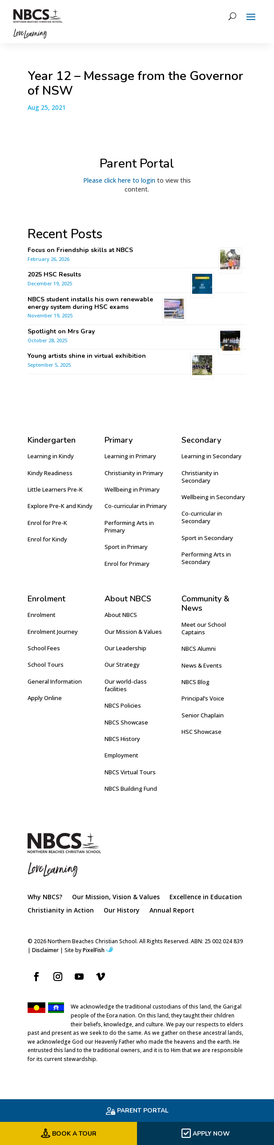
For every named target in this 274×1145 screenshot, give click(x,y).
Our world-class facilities (126, 685)
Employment (121, 755)
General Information (55, 681)
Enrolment (42, 615)
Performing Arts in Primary (129, 526)
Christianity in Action (61, 910)
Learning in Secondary (211, 456)
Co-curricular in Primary (136, 506)
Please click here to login (119, 180)
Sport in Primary (126, 547)
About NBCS (121, 615)
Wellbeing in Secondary (213, 497)
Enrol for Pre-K (47, 523)
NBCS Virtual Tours (130, 772)
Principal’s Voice (202, 698)
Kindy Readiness (50, 473)
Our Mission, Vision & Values (116, 897)
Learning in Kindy (51, 456)
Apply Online (45, 698)
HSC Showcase (201, 732)
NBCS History (122, 739)
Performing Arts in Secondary (206, 558)
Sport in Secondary (207, 538)
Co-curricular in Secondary (201, 517)
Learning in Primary (130, 456)
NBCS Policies (123, 705)
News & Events (201, 665)
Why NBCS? (45, 897)
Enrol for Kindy (47, 539)
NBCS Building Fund (131, 789)
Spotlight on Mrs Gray (61, 331)
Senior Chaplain (202, 715)
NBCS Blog (195, 682)
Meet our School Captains (203, 628)
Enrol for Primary (127, 564)
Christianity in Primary (134, 473)
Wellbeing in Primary (132, 489)
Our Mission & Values (133, 632)
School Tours (46, 665)
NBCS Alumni (198, 649)
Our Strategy (122, 665)
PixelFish (98, 950)
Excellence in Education (205, 897)
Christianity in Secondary (199, 476)
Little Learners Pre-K (55, 489)
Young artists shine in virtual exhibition (87, 356)
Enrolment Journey (53, 632)
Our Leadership (125, 648)
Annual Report (171, 910)
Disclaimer (45, 950)
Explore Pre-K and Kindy (60, 506)
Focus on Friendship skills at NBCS (81, 250)
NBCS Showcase (126, 722)
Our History (122, 910)
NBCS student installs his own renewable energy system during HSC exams (90, 303)
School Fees (44, 648)
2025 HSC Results (54, 274)
